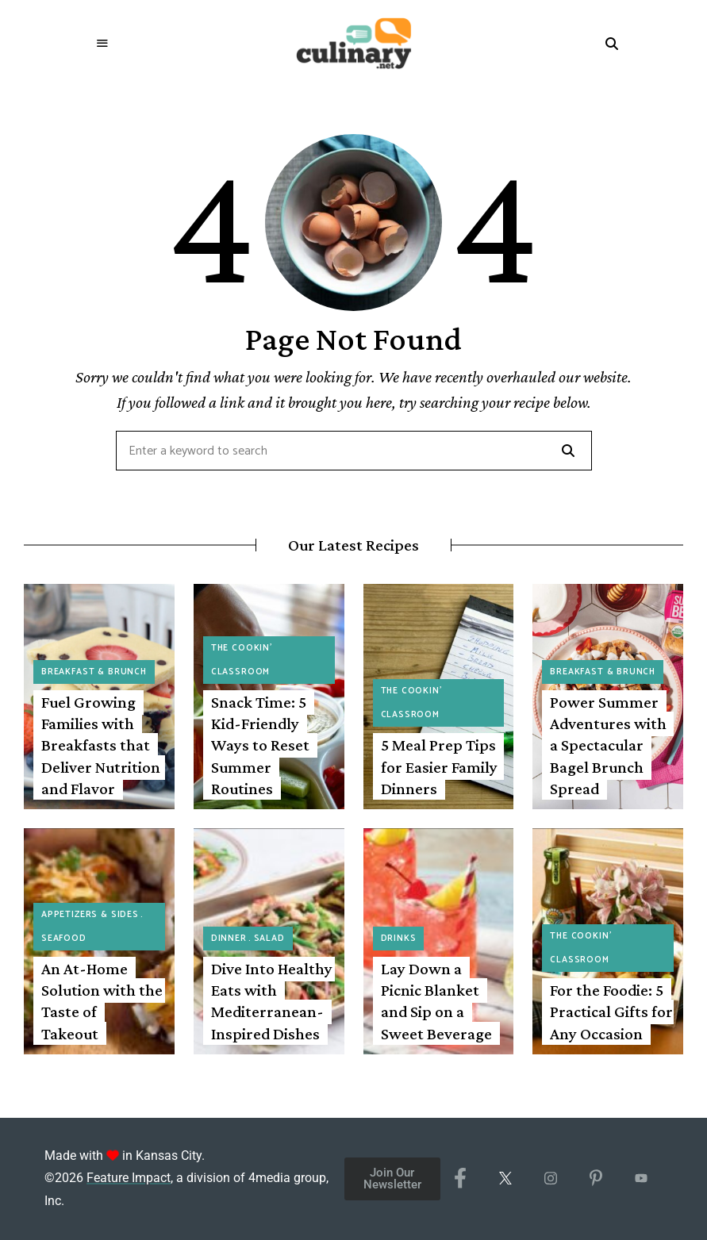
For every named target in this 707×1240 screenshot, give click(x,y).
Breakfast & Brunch (94, 672)
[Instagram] (551, 1179)
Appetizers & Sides (90, 915)
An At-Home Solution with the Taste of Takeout (102, 1001)
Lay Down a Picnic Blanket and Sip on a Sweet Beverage (436, 1001)
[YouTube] (641, 1179)
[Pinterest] (596, 1179)
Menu (102, 44)
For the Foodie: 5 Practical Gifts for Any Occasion (611, 1012)
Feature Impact (128, 1177)
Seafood (63, 938)
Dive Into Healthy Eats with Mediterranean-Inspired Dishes (271, 1001)
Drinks (399, 938)
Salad (269, 938)
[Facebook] (461, 1179)
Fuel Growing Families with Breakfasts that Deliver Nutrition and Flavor (100, 745)
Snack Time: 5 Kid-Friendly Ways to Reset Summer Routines (260, 745)
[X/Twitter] (506, 1179)
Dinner (229, 938)
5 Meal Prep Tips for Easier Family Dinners (439, 766)
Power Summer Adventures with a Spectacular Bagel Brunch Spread (608, 745)
